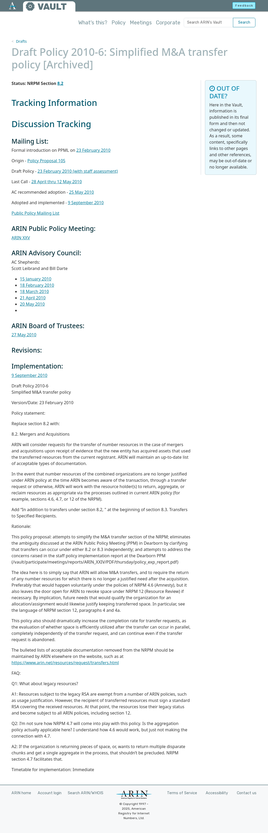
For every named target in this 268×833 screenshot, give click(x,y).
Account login (50, 793)
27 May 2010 (24, 335)
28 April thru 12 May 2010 (56, 182)
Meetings (141, 22)
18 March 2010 (34, 291)
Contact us (246, 793)
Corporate (168, 22)
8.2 (60, 83)
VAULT (52, 6)
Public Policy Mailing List (35, 213)
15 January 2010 (35, 279)
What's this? (92, 22)
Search (244, 22)
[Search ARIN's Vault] (208, 22)
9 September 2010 (86, 202)
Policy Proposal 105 (46, 161)
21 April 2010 (33, 298)
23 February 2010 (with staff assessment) (77, 171)
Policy (118, 22)
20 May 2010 (32, 304)
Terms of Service (182, 793)
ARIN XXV (21, 238)
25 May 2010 (81, 192)
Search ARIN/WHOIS (85, 793)
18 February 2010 (37, 285)
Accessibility (217, 793)
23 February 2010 (93, 150)
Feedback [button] (244, 5)
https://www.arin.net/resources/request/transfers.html (65, 663)
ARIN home (21, 793)
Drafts (21, 41)
